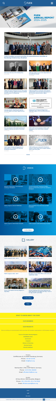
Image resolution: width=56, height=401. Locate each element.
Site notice (28, 395)
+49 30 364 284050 (30, 370)
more (28, 154)
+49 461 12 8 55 (30, 358)
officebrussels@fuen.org (30, 383)
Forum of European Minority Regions (28, 334)
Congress (28, 340)
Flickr (28, 304)
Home (28, 390)
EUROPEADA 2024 (28, 336)
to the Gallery (28, 298)
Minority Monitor (28, 345)
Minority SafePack (28, 347)
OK (44, 399)
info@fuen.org (30, 361)
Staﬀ (28, 393)
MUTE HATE (28, 338)
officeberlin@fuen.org (30, 372)
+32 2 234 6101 (25, 381)
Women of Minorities (28, 343)
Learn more (47, 399)
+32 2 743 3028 (35, 381)
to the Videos (28, 230)
